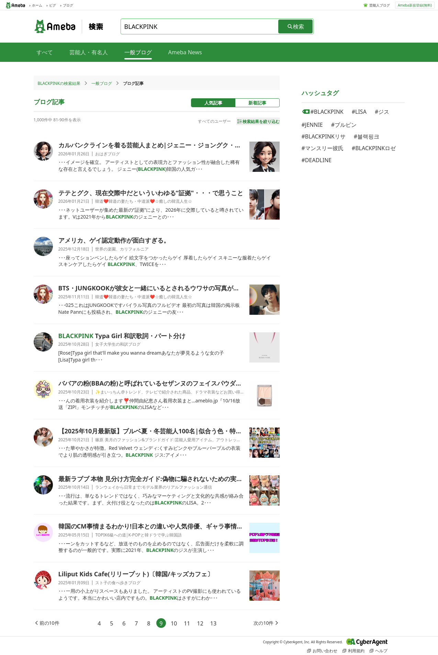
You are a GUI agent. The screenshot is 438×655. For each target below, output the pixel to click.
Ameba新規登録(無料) (415, 5)
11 (187, 623)
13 (213, 623)
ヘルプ (379, 651)
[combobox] (200, 26)
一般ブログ (101, 83)
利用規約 (353, 651)
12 (200, 623)
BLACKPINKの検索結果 (59, 83)
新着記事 (257, 103)
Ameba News (185, 52)
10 (174, 623)
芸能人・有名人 (88, 52)
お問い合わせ (322, 651)
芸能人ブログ (379, 5)
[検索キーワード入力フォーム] (200, 26)
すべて (44, 52)
